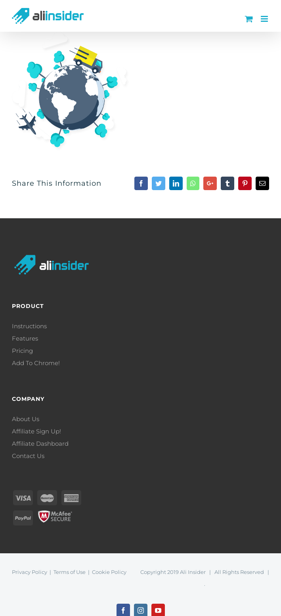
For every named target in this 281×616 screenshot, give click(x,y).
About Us (25, 419)
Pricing (22, 350)
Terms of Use (70, 572)
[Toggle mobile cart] (249, 19)
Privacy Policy (29, 572)
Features (25, 338)
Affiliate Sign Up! (36, 431)
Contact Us (28, 456)
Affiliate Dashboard (40, 443)
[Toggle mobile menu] (265, 19)
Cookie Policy (109, 572)
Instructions (29, 326)
